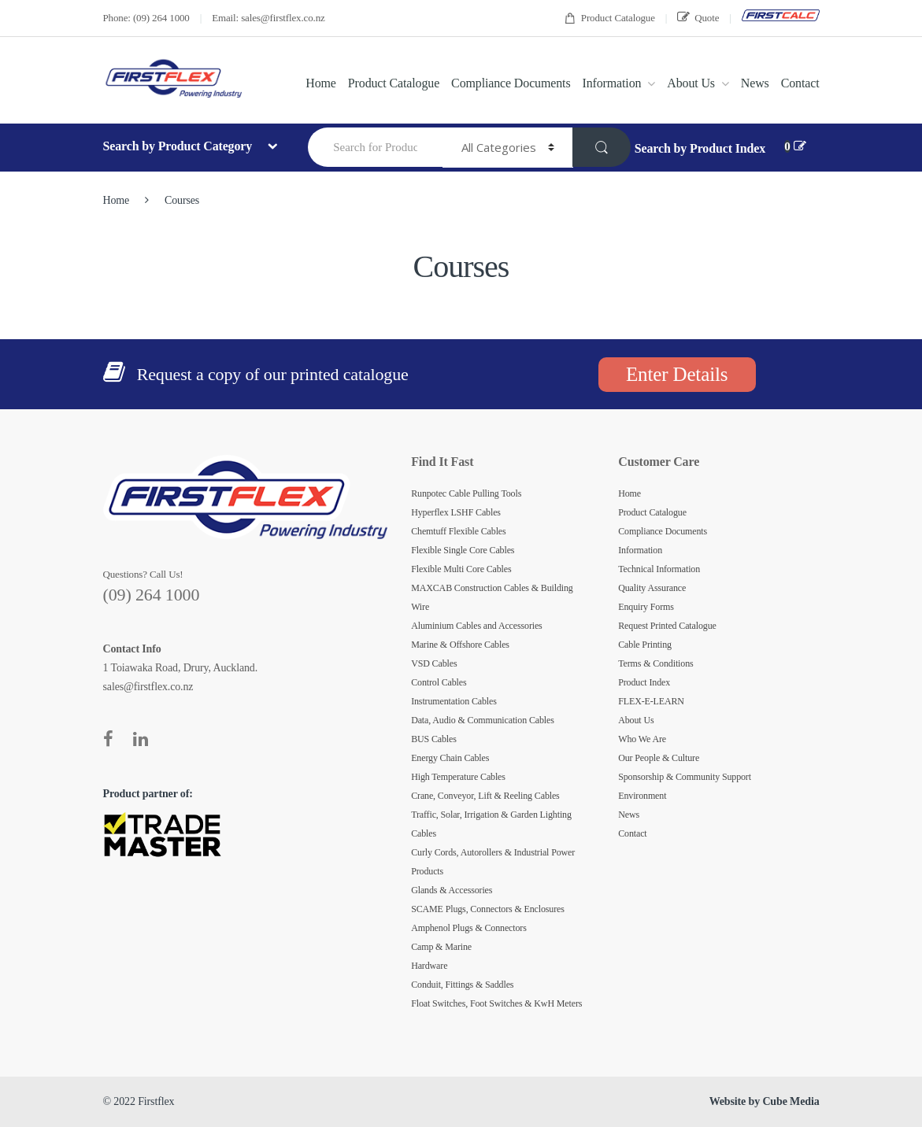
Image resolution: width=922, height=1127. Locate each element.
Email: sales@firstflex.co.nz (268, 18)
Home (320, 83)
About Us (691, 83)
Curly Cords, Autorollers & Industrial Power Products (493, 862)
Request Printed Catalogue (667, 625)
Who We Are (642, 739)
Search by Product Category (179, 146)
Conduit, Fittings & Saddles (462, 984)
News (755, 83)
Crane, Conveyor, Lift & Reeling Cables (485, 795)
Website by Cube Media (764, 1101)
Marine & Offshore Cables (460, 644)
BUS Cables (434, 739)
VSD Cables (434, 663)
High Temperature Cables (458, 776)
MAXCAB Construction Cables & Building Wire (492, 597)
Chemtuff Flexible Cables (458, 531)
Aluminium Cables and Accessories (476, 625)
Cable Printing (645, 644)
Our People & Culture (658, 757)
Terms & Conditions (655, 663)
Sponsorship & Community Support (684, 776)
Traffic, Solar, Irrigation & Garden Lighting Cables (491, 824)
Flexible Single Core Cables (462, 550)
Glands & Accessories (451, 890)
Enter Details (677, 374)
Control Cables (438, 682)
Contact (800, 83)
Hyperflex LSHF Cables (456, 512)
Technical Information (659, 569)
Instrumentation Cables (454, 701)
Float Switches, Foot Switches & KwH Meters (496, 1003)
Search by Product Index (700, 148)
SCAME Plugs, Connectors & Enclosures (488, 909)
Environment (642, 795)
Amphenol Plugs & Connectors (469, 927)
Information (611, 83)
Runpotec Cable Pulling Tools (466, 493)
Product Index (644, 682)
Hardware (429, 965)
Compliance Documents (510, 83)
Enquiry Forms (646, 606)
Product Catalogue (609, 18)
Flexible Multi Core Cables (461, 569)
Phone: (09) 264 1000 (146, 18)
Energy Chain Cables (450, 757)
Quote (698, 17)
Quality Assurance (652, 587)
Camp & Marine (441, 946)
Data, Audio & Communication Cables (482, 720)
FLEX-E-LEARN (651, 701)
